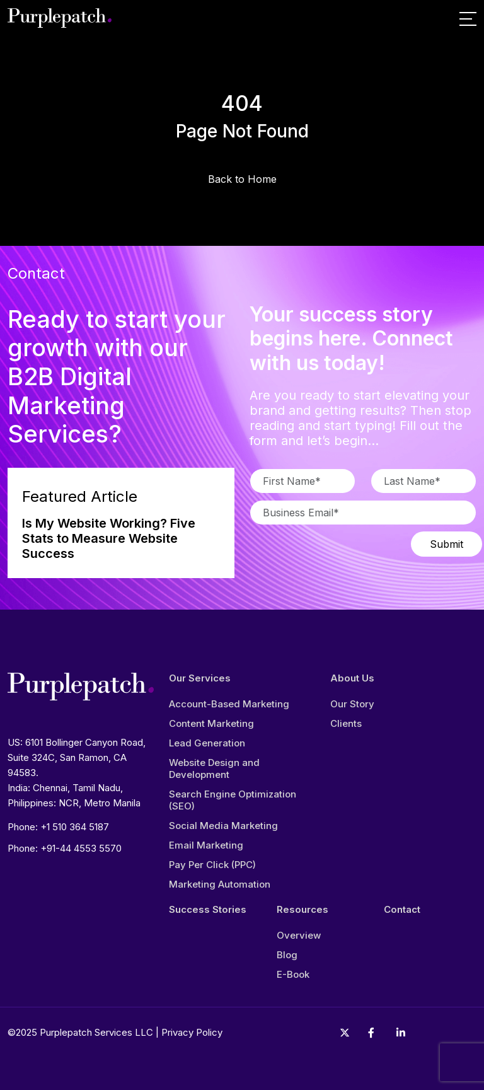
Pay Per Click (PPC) (212, 865)
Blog (287, 955)
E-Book (293, 974)
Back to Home (242, 179)
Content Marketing (211, 723)
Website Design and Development (214, 768)
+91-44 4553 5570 (81, 848)
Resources (302, 909)
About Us (352, 678)
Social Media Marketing (223, 826)
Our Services (200, 678)
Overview (299, 935)
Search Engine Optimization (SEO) (232, 800)
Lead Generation (207, 743)
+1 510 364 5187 (74, 827)
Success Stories (207, 909)
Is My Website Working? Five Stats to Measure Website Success (108, 538)
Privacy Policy (191, 1032)
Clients (346, 723)
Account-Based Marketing (229, 704)
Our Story (352, 704)
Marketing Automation (219, 884)
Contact (402, 909)
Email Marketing (206, 845)
